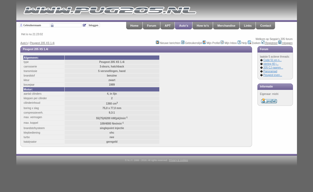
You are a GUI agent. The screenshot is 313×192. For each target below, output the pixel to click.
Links (248, 25)
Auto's (183, 25)
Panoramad (270, 71)
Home (134, 25)
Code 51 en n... (272, 60)
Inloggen (285, 43)
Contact (265, 25)
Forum (151, 25)
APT (168, 25)
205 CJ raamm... (273, 67)
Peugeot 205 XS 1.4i (42, 43)
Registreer (269, 43)
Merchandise (226, 25)
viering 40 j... (271, 63)
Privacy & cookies (178, 160)
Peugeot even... (272, 75)
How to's (203, 25)
